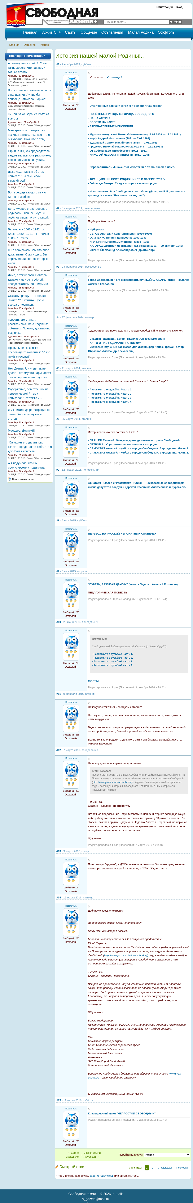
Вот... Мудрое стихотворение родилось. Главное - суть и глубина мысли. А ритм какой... (29, 213)
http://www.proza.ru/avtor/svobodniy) (113, 782)
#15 (58, 1100)
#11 (58, 693)
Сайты (70, 32)
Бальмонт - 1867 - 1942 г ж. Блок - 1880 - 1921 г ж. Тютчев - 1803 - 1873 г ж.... (29, 234)
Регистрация (164, 7)
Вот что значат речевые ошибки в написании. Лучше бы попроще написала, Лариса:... (29, 95)
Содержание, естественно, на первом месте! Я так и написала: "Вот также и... (28, 393)
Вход (179, 7)
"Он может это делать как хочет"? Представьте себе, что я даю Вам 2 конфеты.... (30, 447)
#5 (57, 368)
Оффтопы (166, 32)
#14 (58, 897)
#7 (57, 469)
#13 (58, 851)
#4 (57, 317)
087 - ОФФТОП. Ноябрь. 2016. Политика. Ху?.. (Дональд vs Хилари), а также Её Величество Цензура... (28, 82)
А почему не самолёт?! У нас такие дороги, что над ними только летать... (28, 68)
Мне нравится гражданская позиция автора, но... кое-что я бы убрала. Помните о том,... (29, 135)
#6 (57, 418)
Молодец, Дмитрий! (21, 430)
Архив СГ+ (51, 32)
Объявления (112, 32)
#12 (58, 750)
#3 (57, 266)
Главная (14, 44)
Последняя (182, 1167)
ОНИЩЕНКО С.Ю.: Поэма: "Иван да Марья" (29, 125)
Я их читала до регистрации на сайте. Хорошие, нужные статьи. (29, 414)
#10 (58, 622)
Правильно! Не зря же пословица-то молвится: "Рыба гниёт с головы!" (29, 352)
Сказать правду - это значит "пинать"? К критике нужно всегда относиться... (27, 300)
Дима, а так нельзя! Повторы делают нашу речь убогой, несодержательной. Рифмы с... (29, 279)
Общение (88, 32)
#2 (57, 208)
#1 (57, 64)
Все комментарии (23, 479)
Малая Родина (141, 32)
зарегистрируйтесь (102, 1175)
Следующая (165, 1167)
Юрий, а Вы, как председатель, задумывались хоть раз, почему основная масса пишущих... (29, 155)
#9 (57, 571)
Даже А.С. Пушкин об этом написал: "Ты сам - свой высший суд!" (26, 176)
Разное (44, 44)
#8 (57, 520)
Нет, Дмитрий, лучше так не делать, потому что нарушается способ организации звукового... (30, 373)
